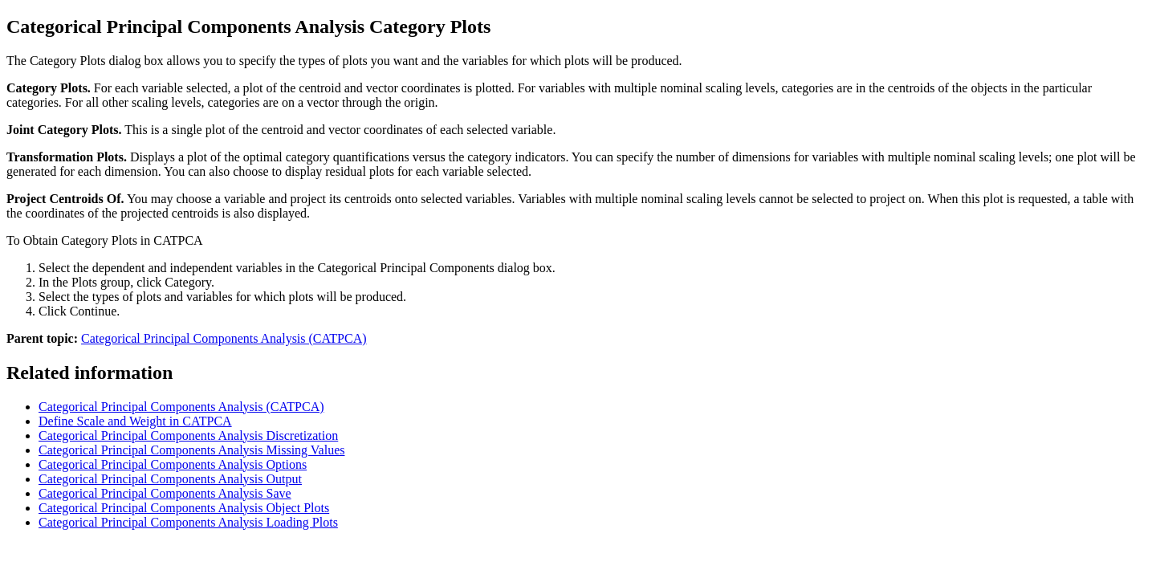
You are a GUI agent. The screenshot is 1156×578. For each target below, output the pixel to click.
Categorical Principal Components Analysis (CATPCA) (224, 338)
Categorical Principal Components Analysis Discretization (188, 435)
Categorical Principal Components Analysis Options (173, 464)
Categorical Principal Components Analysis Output (170, 479)
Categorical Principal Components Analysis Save (165, 493)
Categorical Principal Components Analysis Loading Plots (188, 522)
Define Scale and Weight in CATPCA (135, 421)
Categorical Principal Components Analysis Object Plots (184, 508)
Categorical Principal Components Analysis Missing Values (191, 450)
